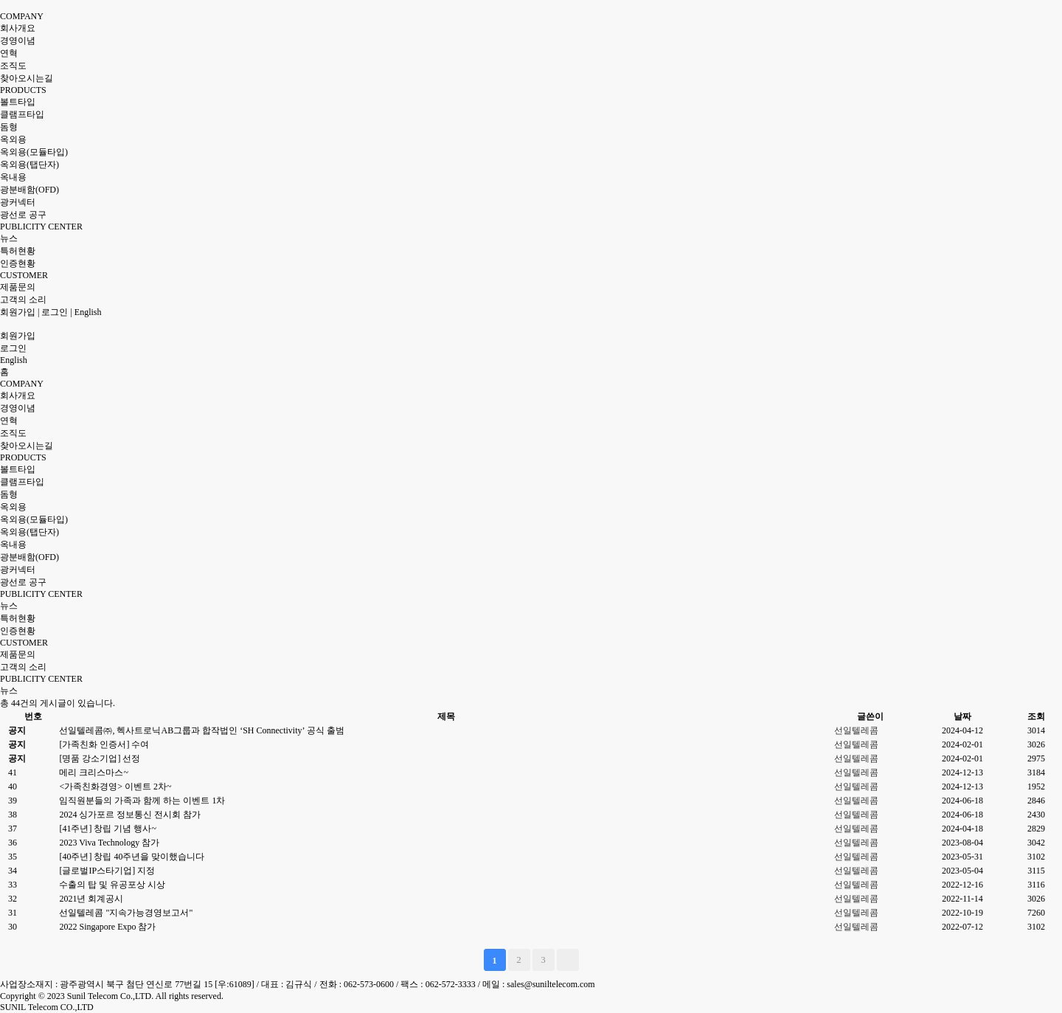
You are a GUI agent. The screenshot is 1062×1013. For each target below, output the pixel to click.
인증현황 (17, 263)
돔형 (9, 127)
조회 (1036, 716)
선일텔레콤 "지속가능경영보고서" (125, 912)
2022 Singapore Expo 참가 (107, 927)
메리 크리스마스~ (93, 772)
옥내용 (13, 177)
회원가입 (17, 312)
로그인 (54, 312)
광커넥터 (17, 202)
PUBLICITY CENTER (41, 226)
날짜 (962, 716)
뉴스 (9, 238)
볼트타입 (17, 102)
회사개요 (17, 28)
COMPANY (22, 16)
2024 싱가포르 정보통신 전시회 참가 (130, 814)
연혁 (9, 53)
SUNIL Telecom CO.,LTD (47, 1007)
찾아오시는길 (26, 78)
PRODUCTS (23, 90)
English (88, 312)
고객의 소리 (23, 299)
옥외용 (13, 139)
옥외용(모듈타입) (34, 152)
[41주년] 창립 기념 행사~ (107, 828)
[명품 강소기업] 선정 (99, 758)
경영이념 (17, 40)
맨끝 (568, 960)
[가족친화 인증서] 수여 (104, 744)
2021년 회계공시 (91, 898)
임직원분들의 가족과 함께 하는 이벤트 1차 (142, 800)
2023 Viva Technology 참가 (109, 842)
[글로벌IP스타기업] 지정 (107, 870)
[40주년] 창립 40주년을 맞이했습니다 (131, 856)
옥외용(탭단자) (29, 164)
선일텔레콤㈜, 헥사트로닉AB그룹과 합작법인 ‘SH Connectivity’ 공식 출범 (201, 730)
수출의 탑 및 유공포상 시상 (112, 884)
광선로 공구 (23, 215)
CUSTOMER (24, 275)
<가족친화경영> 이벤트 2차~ (115, 786)
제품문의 (17, 287)
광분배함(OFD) (29, 189)
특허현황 (17, 251)
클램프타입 (22, 114)
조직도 (13, 65)
